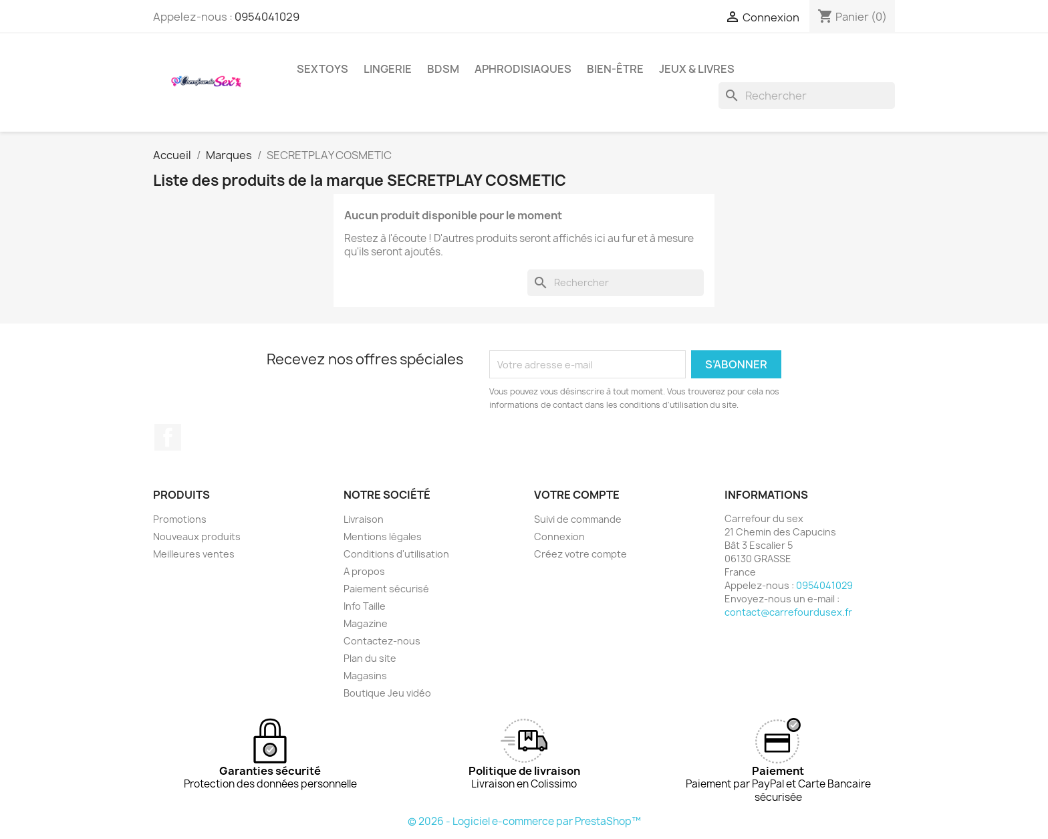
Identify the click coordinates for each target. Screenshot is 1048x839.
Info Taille (365, 606)
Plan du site (370, 658)
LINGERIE (388, 69)
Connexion (559, 536)
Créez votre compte (580, 554)
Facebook (167, 437)
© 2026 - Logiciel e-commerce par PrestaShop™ (524, 821)
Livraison (364, 519)
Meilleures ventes (194, 554)
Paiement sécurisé (386, 588)
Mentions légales (383, 536)
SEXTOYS (322, 69)
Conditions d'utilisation (396, 554)
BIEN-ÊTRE (615, 69)
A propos (364, 571)
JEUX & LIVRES (697, 69)
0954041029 (267, 16)
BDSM (443, 69)
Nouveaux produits (197, 536)
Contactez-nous (382, 640)
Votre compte (577, 494)
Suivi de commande (578, 519)
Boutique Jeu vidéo (387, 693)
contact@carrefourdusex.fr (788, 612)
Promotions (180, 519)
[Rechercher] (806, 95)
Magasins (365, 675)
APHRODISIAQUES (523, 69)
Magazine (366, 623)
